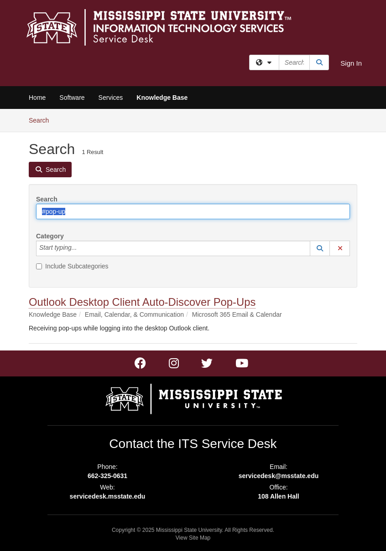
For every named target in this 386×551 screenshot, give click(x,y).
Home (37, 97)
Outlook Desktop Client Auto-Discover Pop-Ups (142, 302)
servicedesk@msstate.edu (279, 475)
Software (71, 97)
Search (42, 119)
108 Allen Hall (278, 496)
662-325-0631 (107, 475)
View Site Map (193, 538)
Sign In (351, 63)
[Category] (82, 248)
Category (50, 236)
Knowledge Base (162, 97)
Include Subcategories (72, 266)
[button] (320, 248)
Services (111, 97)
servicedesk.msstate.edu (108, 496)
